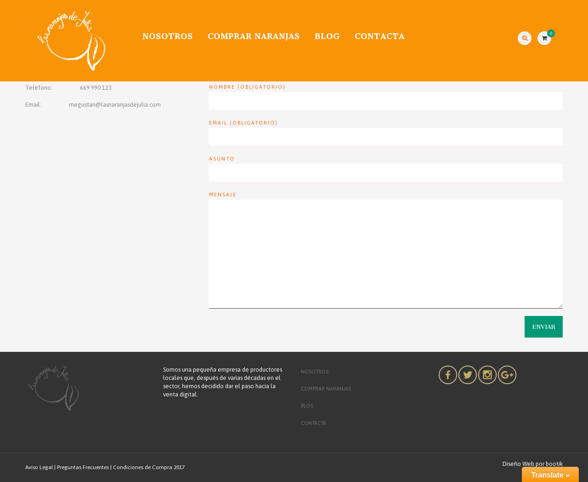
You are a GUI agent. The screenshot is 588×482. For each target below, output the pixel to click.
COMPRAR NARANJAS (254, 36)
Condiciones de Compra (142, 468)
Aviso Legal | (40, 468)
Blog (327, 36)
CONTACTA (380, 36)
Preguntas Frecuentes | (84, 468)
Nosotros (167, 36)
